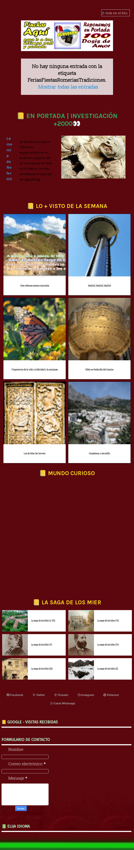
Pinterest (111, 695)
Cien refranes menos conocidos (34, 285)
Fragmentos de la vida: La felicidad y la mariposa (35, 369)
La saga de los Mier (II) (107, 668)
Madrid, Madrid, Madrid (99, 285)
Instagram (86, 695)
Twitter (39, 695)
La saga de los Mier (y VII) (43, 620)
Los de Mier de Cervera (34, 453)
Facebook (15, 695)
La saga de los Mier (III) (41, 668)
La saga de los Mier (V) (41, 644)
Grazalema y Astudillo (99, 453)
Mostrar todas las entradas (68, 86)
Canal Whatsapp (62, 703)
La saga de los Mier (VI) (108, 620)
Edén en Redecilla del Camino (99, 369)
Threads (61, 695)
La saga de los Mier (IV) (108, 644)
